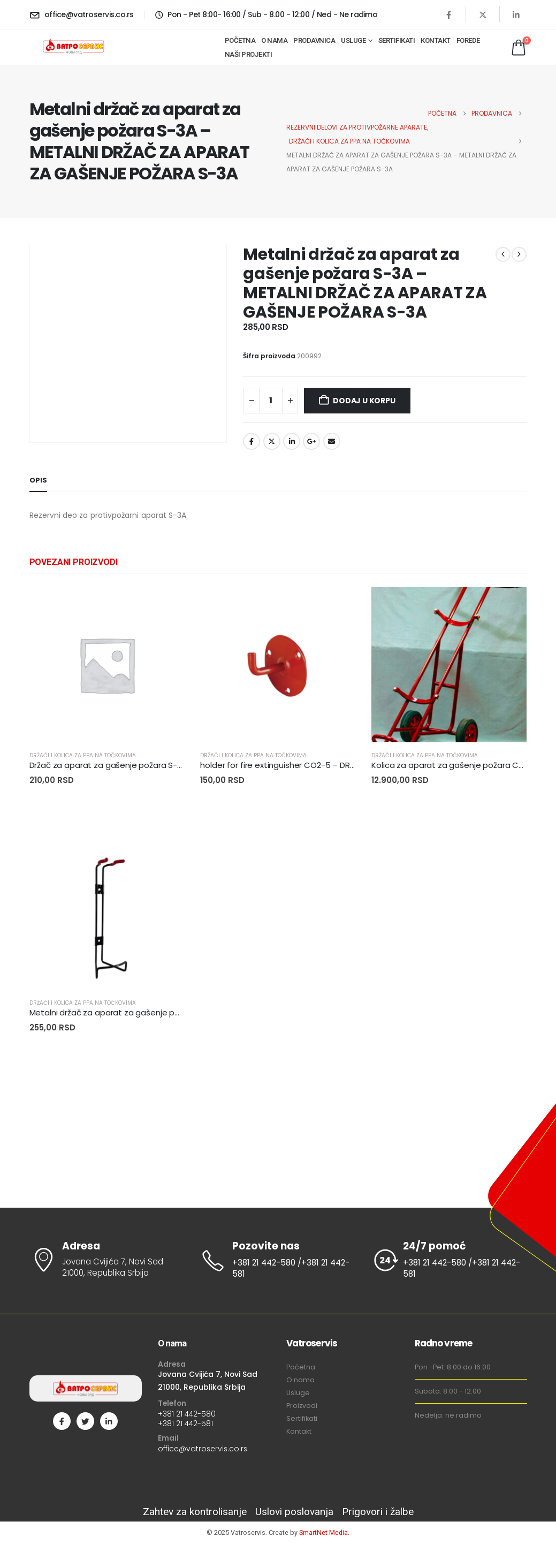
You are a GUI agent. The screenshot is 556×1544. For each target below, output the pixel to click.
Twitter (271, 441)
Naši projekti (248, 54)
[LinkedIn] (516, 14)
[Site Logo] (73, 47)
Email (331, 441)
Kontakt (436, 40)
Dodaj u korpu (364, 400)
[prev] (503, 254)
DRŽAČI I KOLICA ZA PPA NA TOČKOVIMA (82, 755)
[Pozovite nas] (277, 1260)
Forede (468, 40)
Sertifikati (396, 40)
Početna (240, 40)
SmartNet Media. (324, 1532)
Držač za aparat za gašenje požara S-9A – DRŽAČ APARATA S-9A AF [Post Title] (160, 765)
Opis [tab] (38, 480)
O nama (274, 40)
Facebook (251, 441)
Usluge (353, 40)
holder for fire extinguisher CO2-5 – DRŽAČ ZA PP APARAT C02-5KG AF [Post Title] (335, 765)
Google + (311, 441)
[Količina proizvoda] (271, 400)
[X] (483, 14)
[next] (519, 254)
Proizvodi (301, 1405)
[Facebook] (449, 14)
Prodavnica (314, 40)
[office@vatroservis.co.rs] (81, 14)
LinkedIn (291, 441)
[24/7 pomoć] (449, 1260)
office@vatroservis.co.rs (202, 1448)
